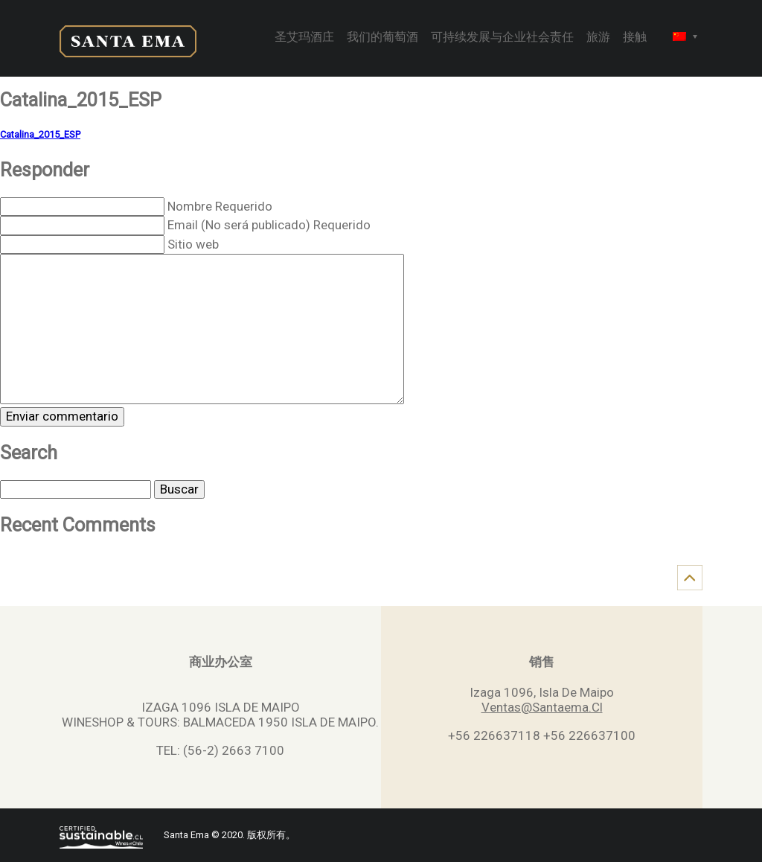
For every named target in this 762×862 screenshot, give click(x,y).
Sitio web (193, 244)
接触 (635, 38)
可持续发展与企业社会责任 (502, 38)
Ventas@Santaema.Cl (542, 707)
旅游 (598, 38)
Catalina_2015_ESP (40, 134)
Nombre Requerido (219, 206)
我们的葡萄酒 (382, 38)
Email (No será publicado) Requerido (269, 224)
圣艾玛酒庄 (304, 38)
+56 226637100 (589, 735)
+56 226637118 (494, 735)
